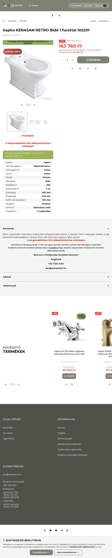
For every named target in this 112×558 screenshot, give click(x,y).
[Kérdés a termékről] (95, 68)
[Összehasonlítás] (87, 68)
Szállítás (61, 433)
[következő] (34, 105)
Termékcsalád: (14, 166)
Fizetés (61, 427)
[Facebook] (45, 530)
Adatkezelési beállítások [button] (69, 444)
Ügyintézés (8, 438)
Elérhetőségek (64, 438)
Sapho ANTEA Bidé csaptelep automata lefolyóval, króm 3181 (69, 352)
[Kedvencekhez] (72, 68)
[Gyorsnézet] (72, 384)
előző (93, 21)
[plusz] (73, 59)
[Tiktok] (67, 530)
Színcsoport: (13, 170)
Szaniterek (12, 21)
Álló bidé (23, 21)
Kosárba (93, 60)
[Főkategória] (3, 21)
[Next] (51, 121)
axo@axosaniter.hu (56, 268)
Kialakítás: (11, 185)
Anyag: (10, 203)
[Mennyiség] (67, 59)
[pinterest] (59, 15)
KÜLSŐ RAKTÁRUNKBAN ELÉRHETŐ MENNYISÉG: (24, 155)
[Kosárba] (69, 376)
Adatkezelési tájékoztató (69, 449)
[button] (33, 5)
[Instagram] (62, 530)
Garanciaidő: (12, 188)
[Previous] (4, 121)
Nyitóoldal (8, 427)
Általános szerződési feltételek (72, 455)
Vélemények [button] (9, 285)
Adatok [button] (7, 277)
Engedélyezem (41, 552)
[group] (79, 350)
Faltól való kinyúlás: (16, 200)
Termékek (8, 433)
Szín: (9, 174)
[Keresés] (76, 5)
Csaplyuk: (11, 211)
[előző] (21, 105)
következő (104, 21)
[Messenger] (50, 530)
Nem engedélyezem (68, 552)
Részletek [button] (8, 228)
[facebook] (52, 15)
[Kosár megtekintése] (100, 5)
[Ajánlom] (80, 68)
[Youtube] (56, 530)
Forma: (10, 207)
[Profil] (88, 5)
